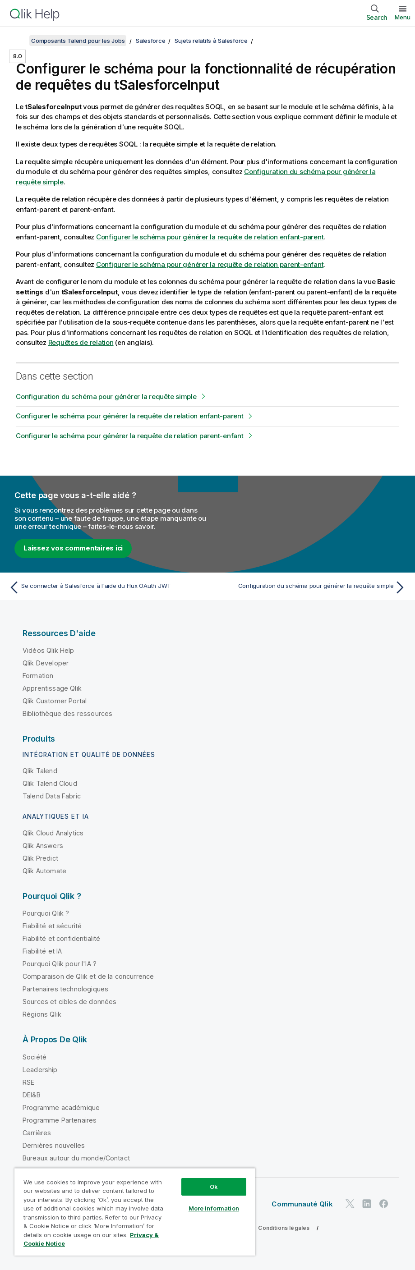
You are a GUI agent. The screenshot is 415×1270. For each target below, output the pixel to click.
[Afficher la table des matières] (18, 40)
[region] (134, 1212)
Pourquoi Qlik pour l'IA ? (60, 963)
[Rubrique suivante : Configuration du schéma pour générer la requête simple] (310, 587)
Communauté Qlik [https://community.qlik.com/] (302, 1204)
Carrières (37, 1133)
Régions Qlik (42, 1014)
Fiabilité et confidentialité (61, 938)
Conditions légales (283, 1227)
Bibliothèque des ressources (67, 713)
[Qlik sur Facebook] (384, 1203)
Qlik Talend (40, 771)
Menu (402, 17)
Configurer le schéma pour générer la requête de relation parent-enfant (210, 264)
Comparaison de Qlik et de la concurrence (88, 976)
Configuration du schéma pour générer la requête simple (106, 396)
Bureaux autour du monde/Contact (76, 1158)
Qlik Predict (40, 858)
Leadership (40, 1069)
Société (34, 1057)
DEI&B (32, 1095)
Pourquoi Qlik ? (46, 913)
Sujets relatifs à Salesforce (211, 40)
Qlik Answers (43, 845)
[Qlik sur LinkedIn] (367, 1203)
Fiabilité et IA (42, 951)
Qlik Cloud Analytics (53, 833)
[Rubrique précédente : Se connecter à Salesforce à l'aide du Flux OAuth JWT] (105, 587)
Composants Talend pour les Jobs (77, 40)
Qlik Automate (44, 871)
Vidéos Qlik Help (48, 650)
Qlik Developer (46, 663)
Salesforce (151, 40)
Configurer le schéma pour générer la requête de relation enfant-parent (210, 237)
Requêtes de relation (81, 342)
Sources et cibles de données (69, 1001)
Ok (214, 1186)
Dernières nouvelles (54, 1145)
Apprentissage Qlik (52, 688)
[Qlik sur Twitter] (350, 1203)
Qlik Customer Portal (55, 701)
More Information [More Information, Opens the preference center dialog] (214, 1208)
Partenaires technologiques (65, 989)
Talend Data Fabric (52, 796)
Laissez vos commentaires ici (73, 548)
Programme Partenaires (60, 1120)
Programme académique (61, 1107)
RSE (28, 1082)
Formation (38, 675)
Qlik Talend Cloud (50, 783)
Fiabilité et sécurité (52, 926)
